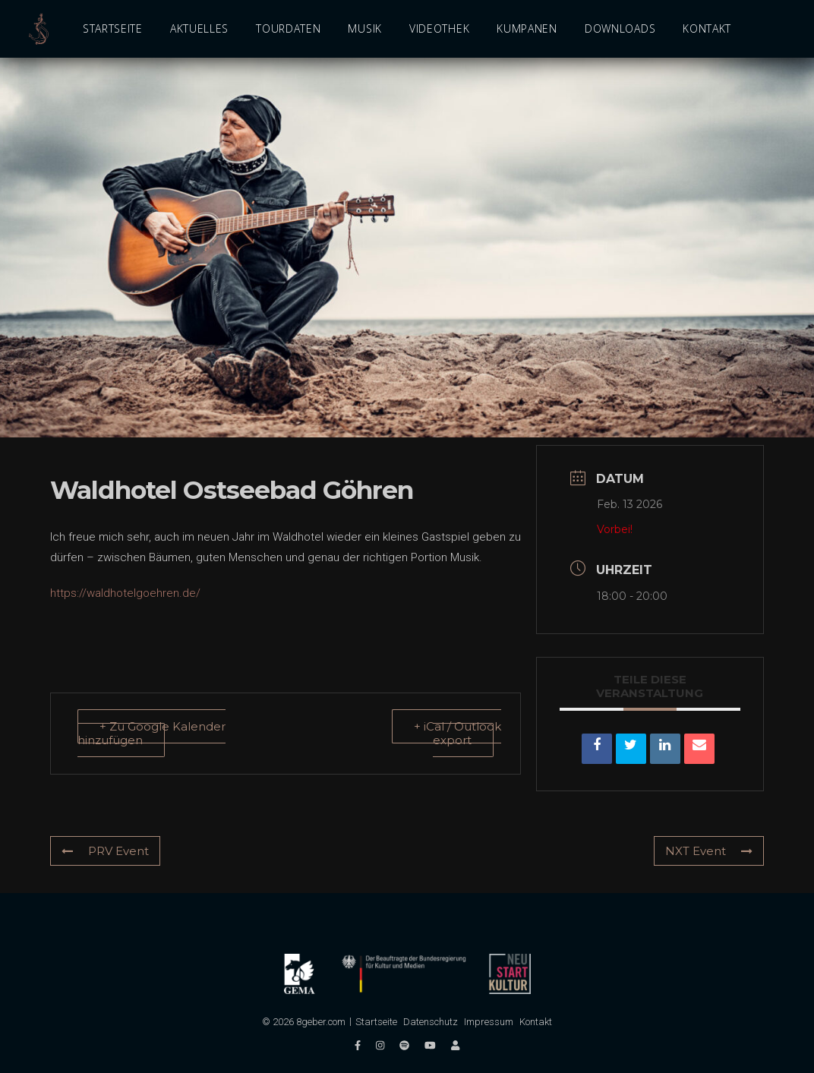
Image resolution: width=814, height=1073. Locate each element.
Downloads (620, 28)
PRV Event (105, 851)
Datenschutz (430, 1021)
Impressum (488, 1021)
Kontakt (707, 28)
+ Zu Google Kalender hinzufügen (151, 733)
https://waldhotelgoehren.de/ (125, 593)
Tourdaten (288, 28)
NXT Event (708, 851)
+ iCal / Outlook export (457, 733)
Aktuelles (199, 28)
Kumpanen (527, 28)
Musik (365, 28)
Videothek (439, 28)
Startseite (113, 28)
